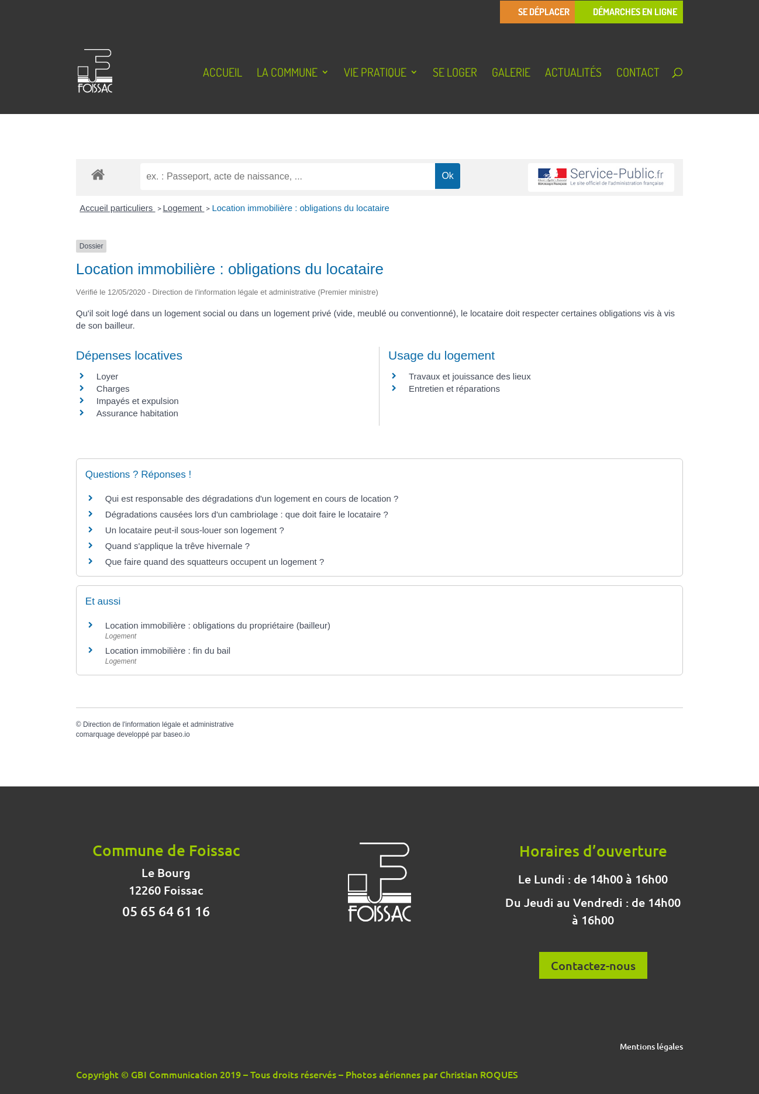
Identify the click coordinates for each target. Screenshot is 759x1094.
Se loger (455, 74)
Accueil (222, 74)
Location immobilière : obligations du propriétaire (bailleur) (217, 625)
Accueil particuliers (117, 208)
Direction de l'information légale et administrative (158, 724)
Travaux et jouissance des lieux (470, 376)
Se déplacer (544, 12)
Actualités (573, 74)
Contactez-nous (593, 965)
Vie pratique (375, 74)
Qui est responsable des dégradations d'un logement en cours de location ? (252, 498)
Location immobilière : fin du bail (167, 650)
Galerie (511, 74)
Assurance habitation (137, 413)
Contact (638, 74)
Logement (184, 208)
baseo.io (176, 734)
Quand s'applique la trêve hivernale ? (177, 546)
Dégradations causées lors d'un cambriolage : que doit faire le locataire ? (246, 514)
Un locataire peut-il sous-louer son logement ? (194, 530)
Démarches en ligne (635, 12)
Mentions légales (651, 1047)
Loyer (107, 376)
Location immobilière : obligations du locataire (300, 208)
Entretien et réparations (454, 389)
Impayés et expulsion (137, 401)
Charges (113, 389)
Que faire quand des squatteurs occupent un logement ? (214, 562)
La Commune (287, 74)
